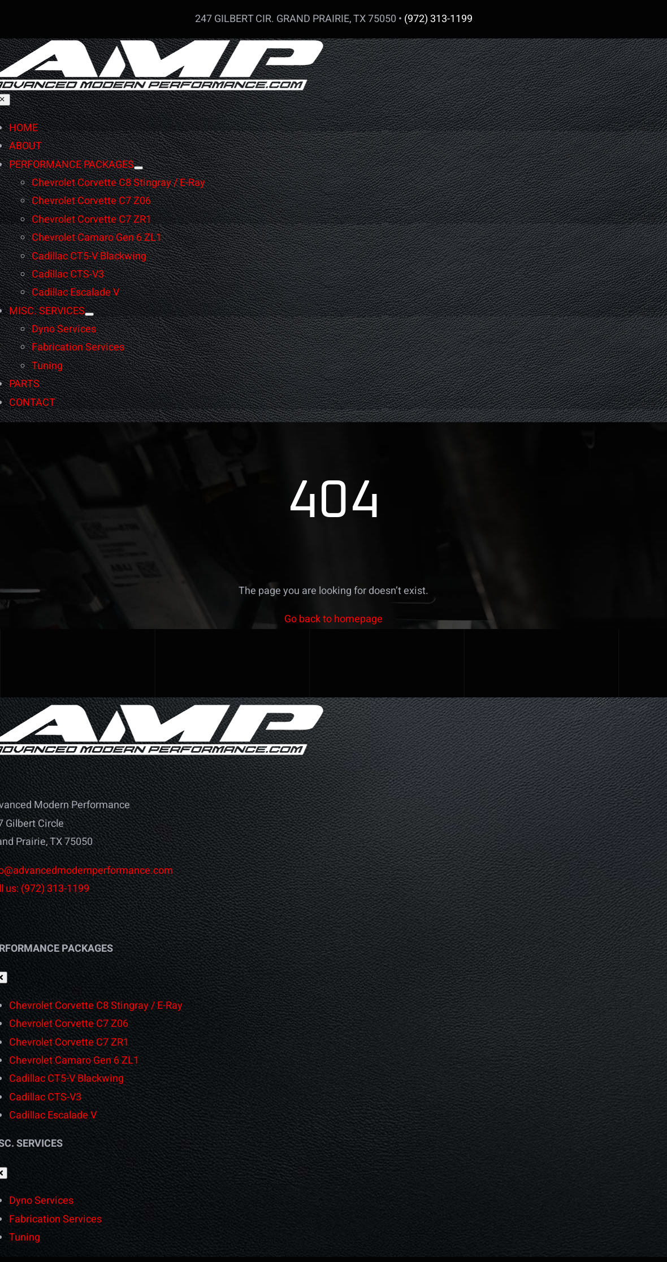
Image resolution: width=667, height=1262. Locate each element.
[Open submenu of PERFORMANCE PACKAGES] (138, 168)
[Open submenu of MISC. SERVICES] (89, 314)
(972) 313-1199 (438, 19)
